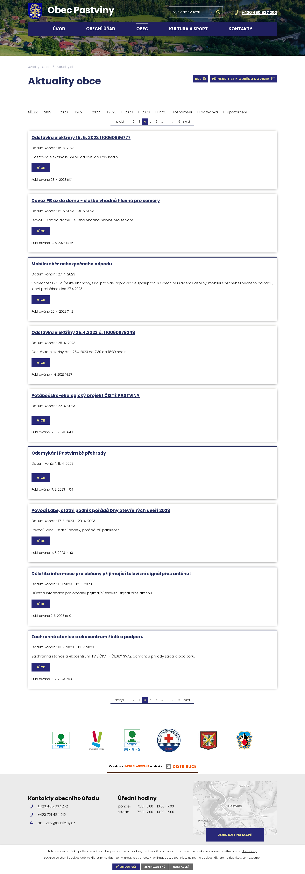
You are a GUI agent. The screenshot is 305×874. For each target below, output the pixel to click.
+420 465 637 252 (259, 12)
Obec (142, 29)
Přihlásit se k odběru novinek (243, 78)
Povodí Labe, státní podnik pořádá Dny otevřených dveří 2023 (101, 510)
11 (167, 122)
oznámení (183, 112)
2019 (47, 112)
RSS (200, 78)
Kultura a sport (188, 29)
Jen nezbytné (154, 867)
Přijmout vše (126, 867)
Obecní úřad (100, 29)
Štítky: (33, 111)
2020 (64, 112)
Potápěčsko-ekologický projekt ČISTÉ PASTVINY (86, 395)
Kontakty (240, 29)
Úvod (59, 29)
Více (41, 167)
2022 (96, 112)
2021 (79, 112)
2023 (112, 112)
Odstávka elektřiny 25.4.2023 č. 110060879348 (83, 332)
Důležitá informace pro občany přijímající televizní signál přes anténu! (111, 574)
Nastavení (181, 867)
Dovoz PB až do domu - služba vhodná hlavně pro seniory (96, 200)
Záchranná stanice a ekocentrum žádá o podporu (88, 637)
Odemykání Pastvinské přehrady (69, 453)
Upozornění (237, 112)
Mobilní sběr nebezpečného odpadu (72, 264)
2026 (146, 112)
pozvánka (209, 112)
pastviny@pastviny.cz (56, 822)
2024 (129, 112)
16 (179, 122)
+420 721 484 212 (52, 814)
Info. (162, 112)
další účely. (249, 851)
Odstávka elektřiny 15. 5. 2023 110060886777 (81, 137)
